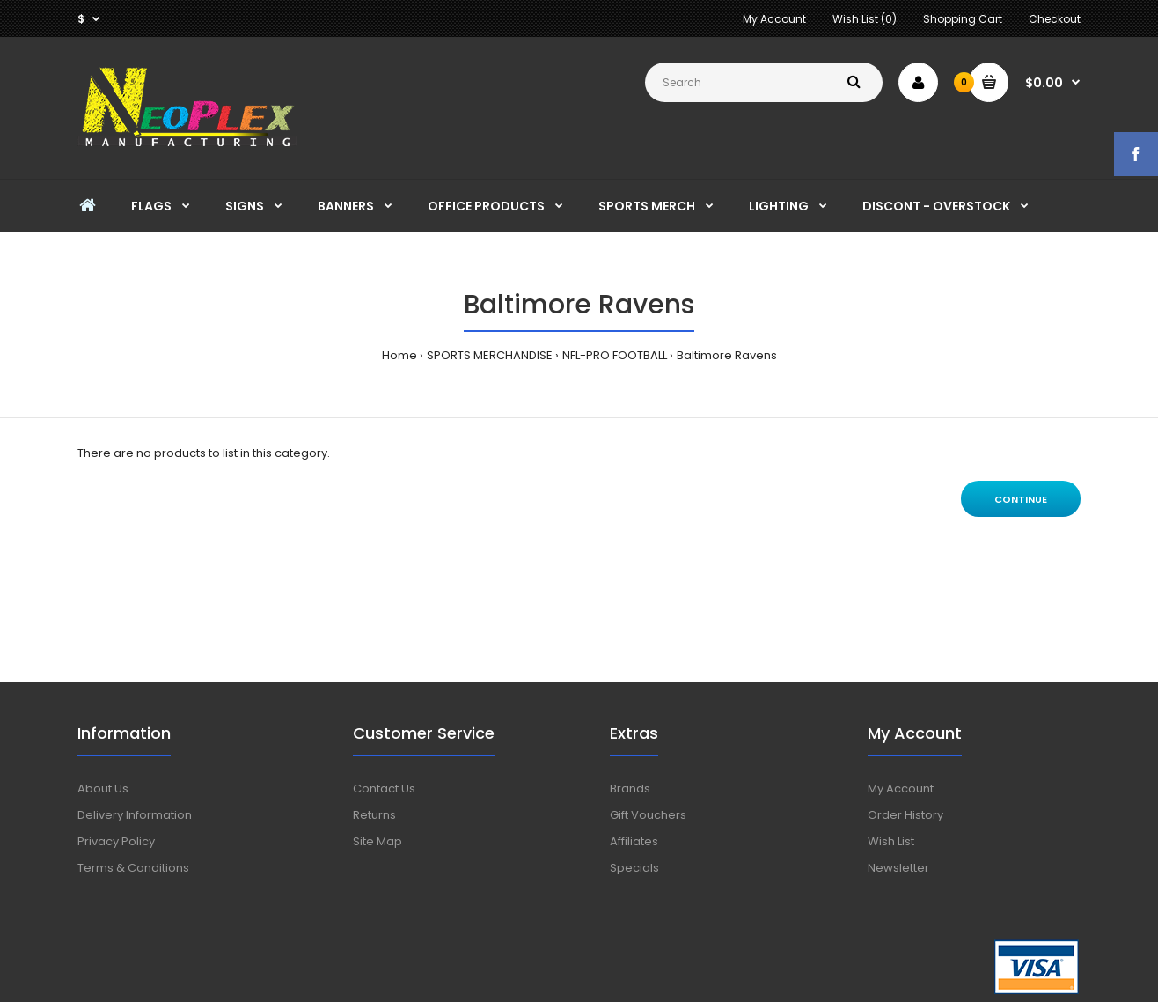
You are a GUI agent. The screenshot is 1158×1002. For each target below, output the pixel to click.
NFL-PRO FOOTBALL (614, 355)
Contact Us (384, 788)
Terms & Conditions (133, 867)
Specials (634, 867)
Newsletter (898, 867)
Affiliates (634, 841)
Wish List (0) (864, 18)
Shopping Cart (962, 18)
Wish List (891, 841)
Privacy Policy (116, 841)
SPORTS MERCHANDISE (490, 355)
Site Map (377, 841)
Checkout (1055, 18)
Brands (630, 788)
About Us (102, 788)
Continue (1020, 499)
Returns (374, 815)
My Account (774, 18)
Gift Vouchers (648, 815)
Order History (905, 815)
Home (399, 355)
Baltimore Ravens (727, 355)
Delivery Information (134, 815)
